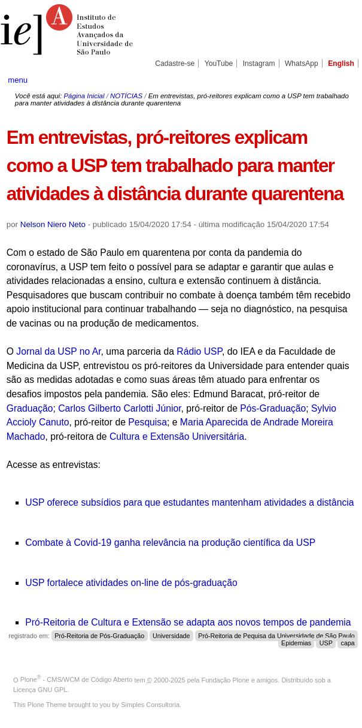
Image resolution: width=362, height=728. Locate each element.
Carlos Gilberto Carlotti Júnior (119, 408)
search (336, 80)
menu (18, 79)
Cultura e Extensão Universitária (176, 436)
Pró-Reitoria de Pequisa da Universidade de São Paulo (276, 635)
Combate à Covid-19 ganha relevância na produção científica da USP (170, 542)
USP (326, 643)
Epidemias (296, 643)
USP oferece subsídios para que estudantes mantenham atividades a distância (189, 502)
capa (348, 643)
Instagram (259, 63)
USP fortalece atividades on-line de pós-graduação (131, 583)
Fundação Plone (226, 679)
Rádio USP (199, 351)
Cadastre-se (174, 63)
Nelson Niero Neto (53, 224)
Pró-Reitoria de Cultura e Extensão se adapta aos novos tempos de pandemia (188, 622)
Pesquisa (147, 422)
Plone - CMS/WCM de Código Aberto (76, 679)
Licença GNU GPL (40, 689)
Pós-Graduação (273, 408)
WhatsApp (301, 63)
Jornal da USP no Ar (58, 351)
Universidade (171, 635)
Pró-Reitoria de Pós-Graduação (99, 635)
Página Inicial (83, 95)
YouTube (219, 63)
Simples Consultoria (150, 704)
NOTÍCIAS (126, 95)
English (341, 63)
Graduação (30, 408)
